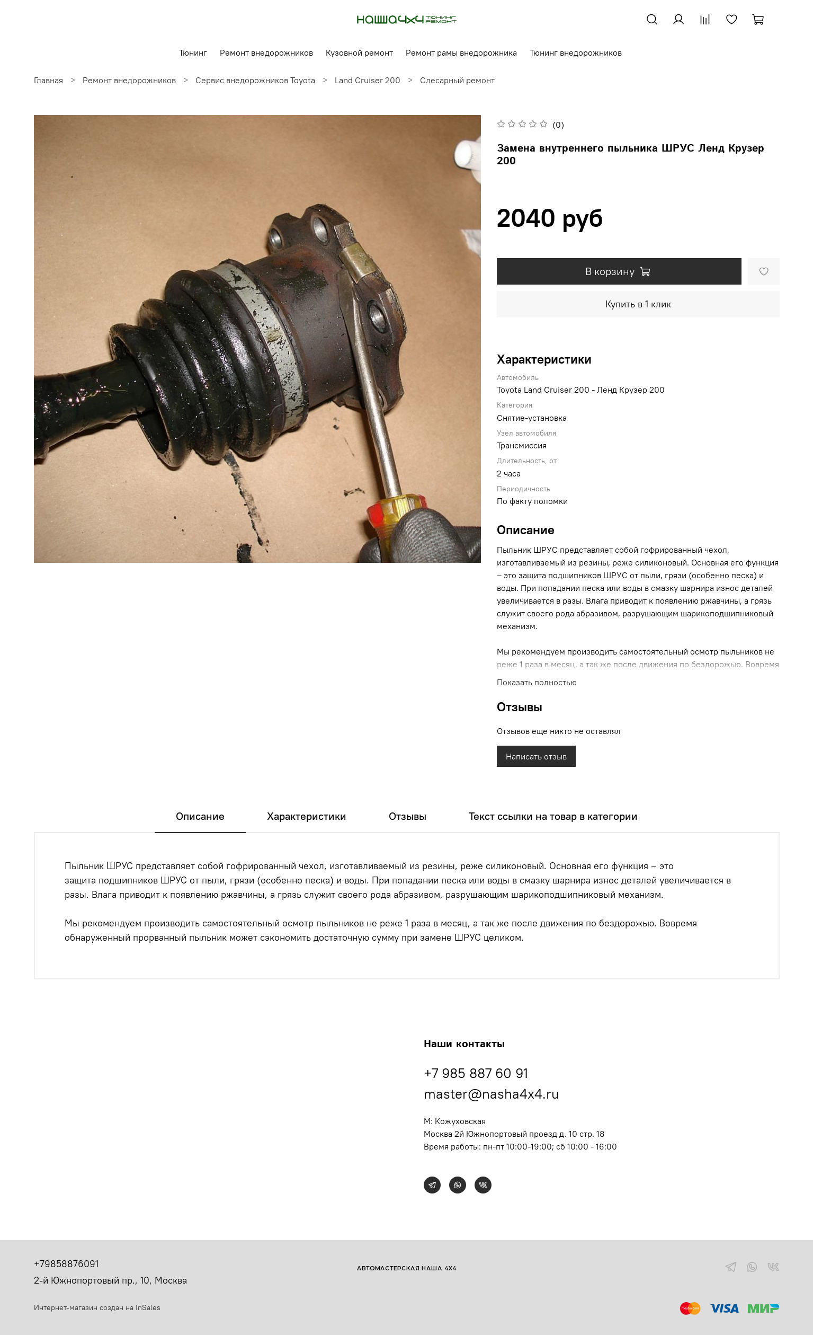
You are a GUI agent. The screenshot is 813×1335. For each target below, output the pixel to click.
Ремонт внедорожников (266, 52)
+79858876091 (66, 1264)
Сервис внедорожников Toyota (255, 80)
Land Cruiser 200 (367, 80)
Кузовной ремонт (359, 52)
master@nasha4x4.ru (491, 1093)
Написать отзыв (536, 756)
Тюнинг (193, 52)
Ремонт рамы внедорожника (461, 52)
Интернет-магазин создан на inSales (97, 1307)
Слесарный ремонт (457, 80)
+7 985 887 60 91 (476, 1073)
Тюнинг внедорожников (576, 52)
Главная (48, 80)
